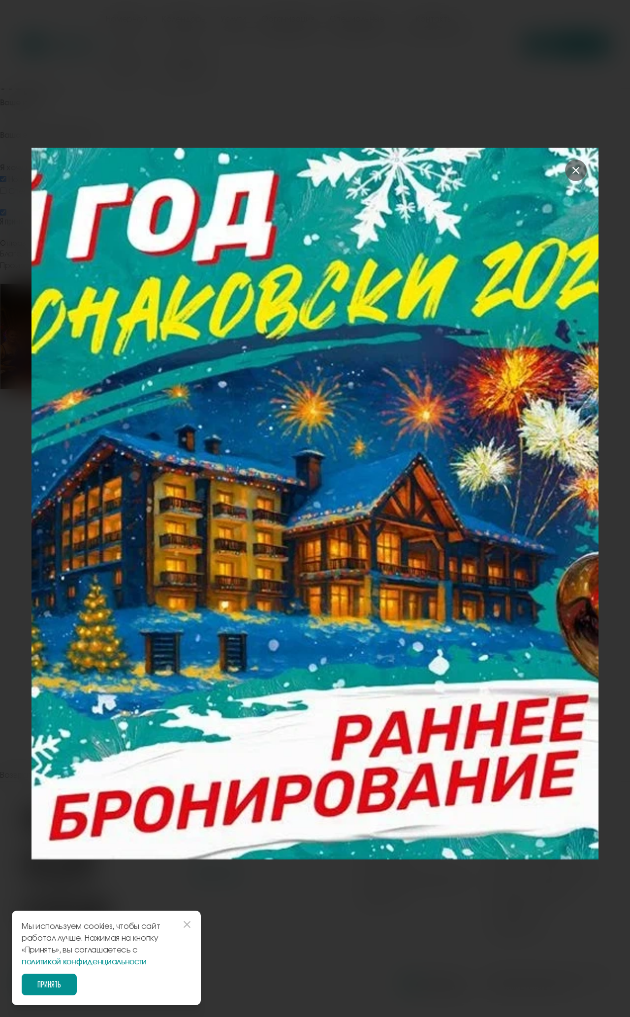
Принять (49, 984)
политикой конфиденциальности (84, 962)
